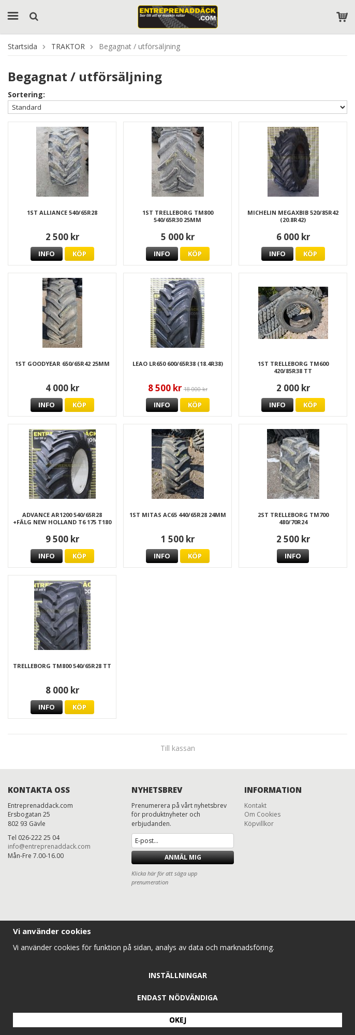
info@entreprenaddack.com (49, 846)
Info (46, 253)
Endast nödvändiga (177, 997)
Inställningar (178, 975)
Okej (177, 1020)
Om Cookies (262, 814)
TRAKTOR (68, 46)
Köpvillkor (259, 823)
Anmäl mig (183, 857)
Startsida (22, 46)
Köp (79, 253)
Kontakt (255, 805)
